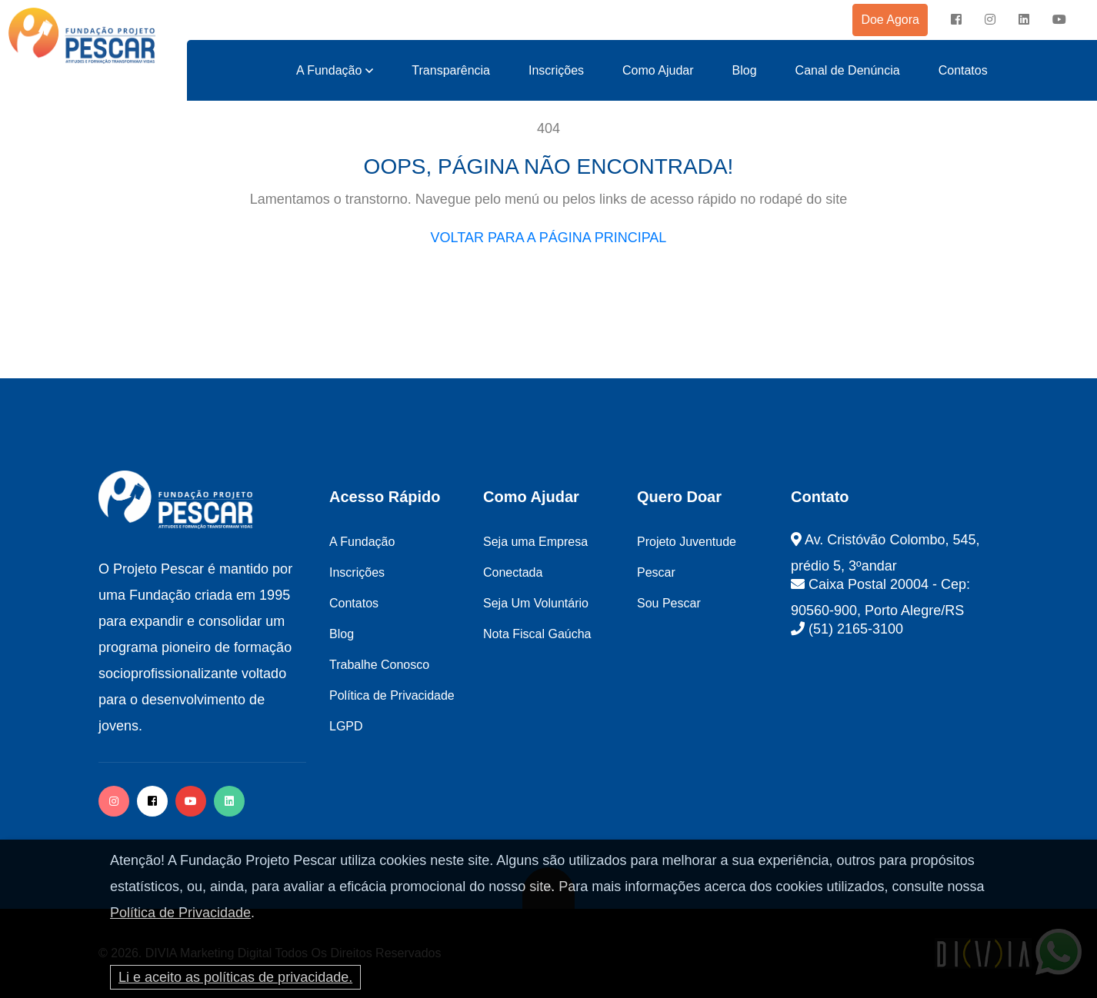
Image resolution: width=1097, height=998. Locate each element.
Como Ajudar (658, 70)
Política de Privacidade (180, 912)
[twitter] (229, 801)
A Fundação (329, 70)
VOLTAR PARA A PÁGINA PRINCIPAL (549, 237)
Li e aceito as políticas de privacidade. (235, 977)
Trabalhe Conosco (379, 664)
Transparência (451, 70)
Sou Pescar (669, 603)
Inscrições (556, 70)
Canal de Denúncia (847, 70)
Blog (744, 70)
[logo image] (81, 36)
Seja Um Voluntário (536, 603)
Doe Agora (890, 19)
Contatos (963, 70)
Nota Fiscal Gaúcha (537, 633)
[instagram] (990, 20)
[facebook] (956, 20)
